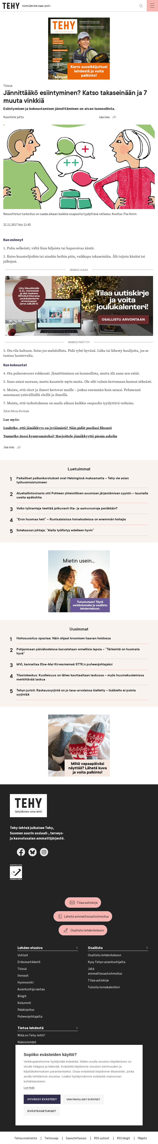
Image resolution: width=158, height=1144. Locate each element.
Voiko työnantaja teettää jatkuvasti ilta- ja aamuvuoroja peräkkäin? (66, 508)
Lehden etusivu (30, 947)
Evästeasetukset (41, 1111)
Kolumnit (24, 1003)
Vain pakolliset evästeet (83, 1099)
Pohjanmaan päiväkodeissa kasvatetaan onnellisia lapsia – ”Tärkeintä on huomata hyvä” (78, 651)
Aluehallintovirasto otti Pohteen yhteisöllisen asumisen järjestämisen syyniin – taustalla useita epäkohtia (82, 495)
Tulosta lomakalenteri (104, 987)
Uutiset (22, 955)
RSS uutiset (102, 1138)
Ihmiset (23, 975)
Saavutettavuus (76, 1138)
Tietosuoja (51, 1138)
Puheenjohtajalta (29, 1016)
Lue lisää (29, 1087)
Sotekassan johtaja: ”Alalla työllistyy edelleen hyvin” (55, 530)
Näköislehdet (26, 1042)
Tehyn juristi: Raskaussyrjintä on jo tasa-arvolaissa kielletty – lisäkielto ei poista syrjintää (76, 692)
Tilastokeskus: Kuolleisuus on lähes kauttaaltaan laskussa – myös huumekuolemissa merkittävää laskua (80, 677)
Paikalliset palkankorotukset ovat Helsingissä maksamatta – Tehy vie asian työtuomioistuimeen (72, 480)
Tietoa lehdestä (30, 1028)
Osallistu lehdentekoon (87, 930)
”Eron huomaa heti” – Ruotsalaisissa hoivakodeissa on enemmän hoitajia (71, 519)
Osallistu (95, 947)
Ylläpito (142, 1138)
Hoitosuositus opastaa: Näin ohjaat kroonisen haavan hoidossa (63, 638)
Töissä (22, 969)
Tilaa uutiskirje (87, 902)
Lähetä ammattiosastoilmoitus (86, 916)
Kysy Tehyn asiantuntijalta (106, 962)
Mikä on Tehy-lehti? (31, 1035)
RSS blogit (124, 1138)
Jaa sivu (104, 117)
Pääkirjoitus (25, 1009)
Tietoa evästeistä (25, 1138)
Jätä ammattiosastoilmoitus (105, 971)
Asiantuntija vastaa (31, 989)
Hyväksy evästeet (42, 1099)
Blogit (22, 996)
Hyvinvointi (25, 982)
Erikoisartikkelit (29, 962)
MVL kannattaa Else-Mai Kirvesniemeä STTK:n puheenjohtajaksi (64, 664)
